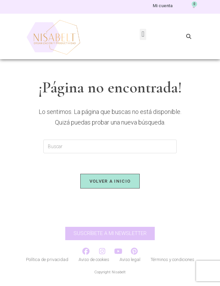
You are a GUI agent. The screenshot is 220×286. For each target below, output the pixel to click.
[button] (143, 34)
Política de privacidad (47, 259)
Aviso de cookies (94, 259)
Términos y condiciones (172, 259)
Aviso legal (130, 259)
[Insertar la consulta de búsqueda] (110, 146)
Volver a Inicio (110, 181)
